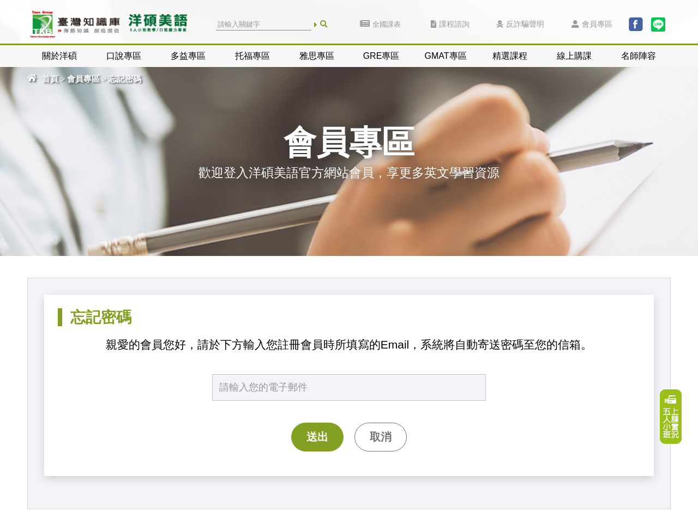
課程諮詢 (450, 24)
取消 (381, 437)
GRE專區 (381, 55)
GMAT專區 (445, 55)
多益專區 (188, 55)
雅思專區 (316, 55)
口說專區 (123, 55)
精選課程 (509, 55)
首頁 (50, 79)
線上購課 (574, 55)
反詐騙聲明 (520, 24)
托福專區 (252, 55)
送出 (317, 437)
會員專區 (591, 24)
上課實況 (671, 416)
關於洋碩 (59, 55)
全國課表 (380, 24)
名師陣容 (638, 55)
